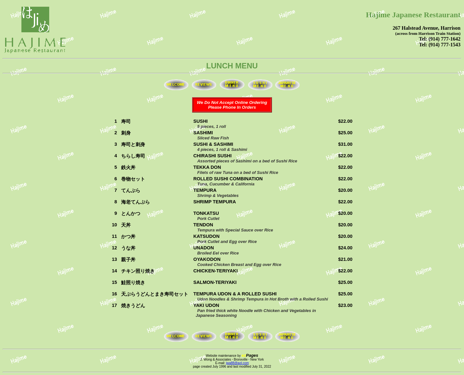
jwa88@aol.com (237, 363)
